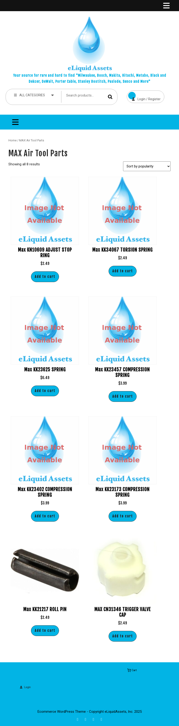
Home (12, 140)
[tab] (166, 5)
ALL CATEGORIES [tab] (34, 95)
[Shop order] (147, 166)
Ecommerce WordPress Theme (62, 711)
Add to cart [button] (45, 277)
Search (110, 97)
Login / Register (144, 95)
